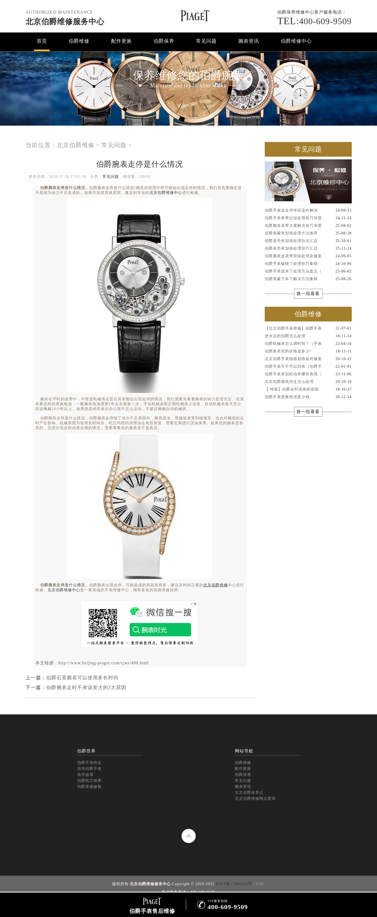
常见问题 (206, 41)
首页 (42, 41)
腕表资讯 (248, 41)
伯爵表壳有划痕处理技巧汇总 (308, 248)
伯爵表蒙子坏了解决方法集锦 (308, 279)
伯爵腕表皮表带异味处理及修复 (308, 256)
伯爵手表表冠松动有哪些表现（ (308, 374)
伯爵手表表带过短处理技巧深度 (308, 218)
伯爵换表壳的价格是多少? (308, 351)
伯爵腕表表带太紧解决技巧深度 (308, 226)
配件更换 (121, 41)
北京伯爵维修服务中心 (65, 21)
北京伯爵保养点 (249, 793)
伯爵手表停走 (89, 763)
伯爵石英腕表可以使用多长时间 (82, 677)
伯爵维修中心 (296, 41)
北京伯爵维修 (75, 145)
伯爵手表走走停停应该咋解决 (308, 210)
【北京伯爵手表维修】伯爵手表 (308, 328)
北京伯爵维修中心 (165, 193)
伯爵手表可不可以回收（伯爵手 (308, 366)
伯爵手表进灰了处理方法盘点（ (308, 271)
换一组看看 (308, 293)
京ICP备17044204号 (234, 884)
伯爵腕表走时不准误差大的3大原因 (86, 687)
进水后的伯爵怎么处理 (308, 336)
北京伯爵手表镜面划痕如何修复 (308, 359)
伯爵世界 (86, 751)
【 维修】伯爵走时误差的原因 (308, 389)
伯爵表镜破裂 (89, 787)
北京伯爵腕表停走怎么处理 (308, 382)
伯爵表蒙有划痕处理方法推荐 (308, 233)
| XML (258, 884)
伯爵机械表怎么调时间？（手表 (308, 344)
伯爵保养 (164, 41)
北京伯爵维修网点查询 (255, 799)
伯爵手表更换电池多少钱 (308, 397)
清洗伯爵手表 (89, 769)
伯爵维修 (79, 41)
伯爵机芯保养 (89, 781)
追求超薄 (85, 775)
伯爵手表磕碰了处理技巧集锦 (308, 264)
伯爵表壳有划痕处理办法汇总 (308, 241)
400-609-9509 (314, 21)
